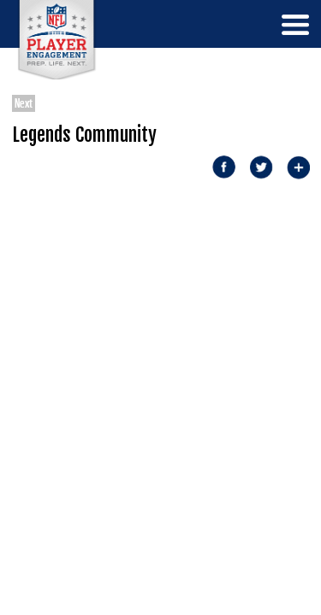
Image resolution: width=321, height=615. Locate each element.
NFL (57, 39)
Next (24, 103)
